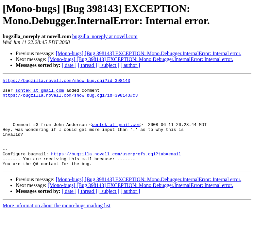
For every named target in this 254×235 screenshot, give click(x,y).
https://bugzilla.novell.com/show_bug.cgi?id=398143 (66, 81)
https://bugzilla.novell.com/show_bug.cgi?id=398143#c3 (70, 99)
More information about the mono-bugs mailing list (56, 223)
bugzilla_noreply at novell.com (105, 36)
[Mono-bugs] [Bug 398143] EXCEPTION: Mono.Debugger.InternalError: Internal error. (148, 53)
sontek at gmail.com (39, 93)
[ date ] (69, 65)
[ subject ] (108, 65)
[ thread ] (87, 65)
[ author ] (130, 65)
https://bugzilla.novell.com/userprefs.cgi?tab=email (116, 169)
